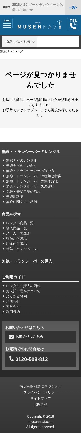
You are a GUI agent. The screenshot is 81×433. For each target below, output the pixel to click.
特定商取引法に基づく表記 (40, 386)
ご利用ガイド (13, 277)
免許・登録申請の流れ (22, 191)
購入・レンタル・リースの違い (28, 186)
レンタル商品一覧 (18, 223)
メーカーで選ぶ (16, 233)
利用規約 (11, 312)
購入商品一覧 (15, 228)
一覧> (73, 7)
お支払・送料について (22, 291)
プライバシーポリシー (40, 392)
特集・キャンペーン (20, 249)
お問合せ (11, 301)
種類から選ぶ (15, 238)
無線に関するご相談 (20, 202)
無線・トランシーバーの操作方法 (30, 181)
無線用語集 (13, 197)
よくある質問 (15, 296)
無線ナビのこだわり (20, 165)
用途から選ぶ (15, 243)
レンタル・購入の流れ (22, 286)
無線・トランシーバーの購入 (27, 261)
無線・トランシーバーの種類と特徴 (32, 176)
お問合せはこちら (26, 336)
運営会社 (11, 306)
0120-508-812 (28, 359)
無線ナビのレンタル (20, 160)
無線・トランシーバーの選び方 (28, 171)
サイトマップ (40, 398)
